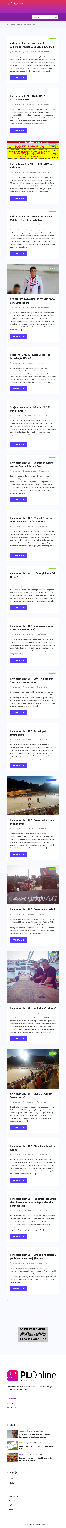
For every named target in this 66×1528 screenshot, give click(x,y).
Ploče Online (16, 52)
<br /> (36, 1313)
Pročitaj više (18, 78)
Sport (10, 1487)
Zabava (11, 1509)
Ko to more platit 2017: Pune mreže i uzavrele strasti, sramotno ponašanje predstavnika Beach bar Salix (33, 1202)
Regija (10, 1505)
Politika (11, 1483)
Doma (10, 1479)
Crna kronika (13, 1496)
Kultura (11, 1492)
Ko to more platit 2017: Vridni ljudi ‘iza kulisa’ (33, 1007)
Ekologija (11, 1500)
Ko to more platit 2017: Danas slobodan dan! (32, 909)
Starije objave (12, 1301)
